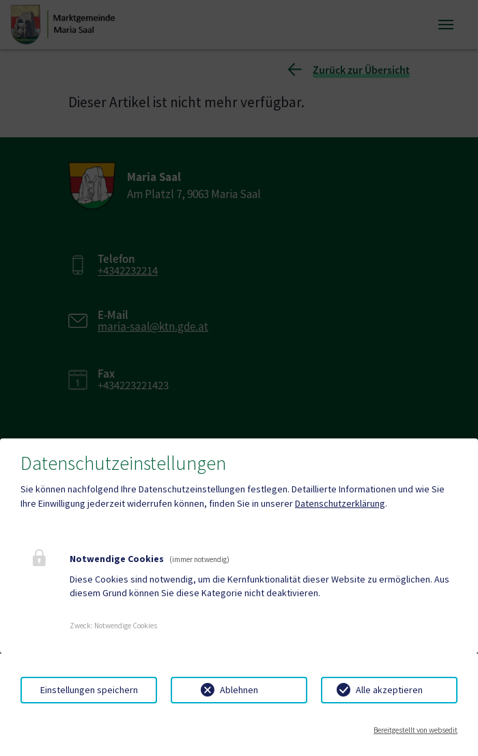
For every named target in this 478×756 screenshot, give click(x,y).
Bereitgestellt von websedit (416, 730)
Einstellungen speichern (89, 690)
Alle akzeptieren (389, 690)
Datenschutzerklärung (340, 503)
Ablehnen (239, 690)
